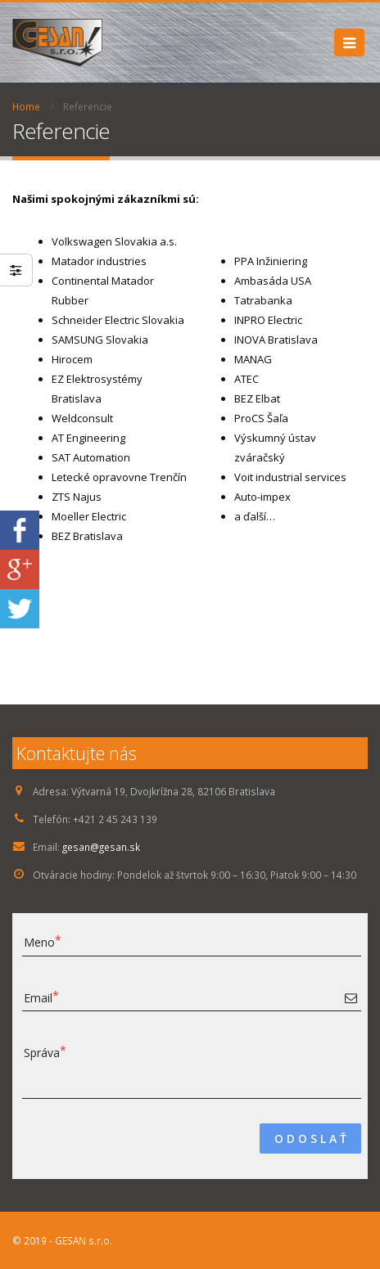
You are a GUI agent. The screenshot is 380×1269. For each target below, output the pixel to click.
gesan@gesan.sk (101, 846)
